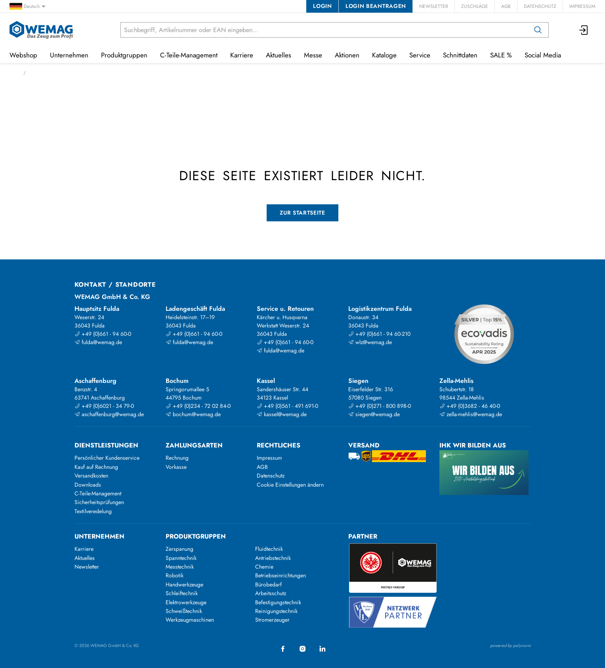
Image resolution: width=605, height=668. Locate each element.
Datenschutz (540, 6)
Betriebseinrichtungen (280, 575)
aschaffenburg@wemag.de (109, 414)
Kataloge (384, 55)
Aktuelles (278, 55)
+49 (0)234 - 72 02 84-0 (198, 406)
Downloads (87, 485)
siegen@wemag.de (374, 414)
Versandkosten (91, 476)
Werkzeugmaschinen (190, 620)
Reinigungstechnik (276, 611)
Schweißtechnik (184, 611)
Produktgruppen (124, 55)
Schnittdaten (460, 55)
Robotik (174, 575)
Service (419, 55)
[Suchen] (538, 30)
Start (14, 72)
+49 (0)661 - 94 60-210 (379, 334)
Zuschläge (474, 6)
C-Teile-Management (189, 55)
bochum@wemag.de (193, 414)
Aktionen (347, 55)
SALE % (501, 55)
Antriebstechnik (273, 558)
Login (322, 6)
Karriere (241, 55)
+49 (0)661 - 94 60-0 (102, 334)
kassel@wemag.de (282, 414)
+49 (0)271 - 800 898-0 (379, 406)
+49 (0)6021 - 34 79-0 (104, 406)
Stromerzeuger (272, 620)
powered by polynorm (510, 645)
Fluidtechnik (269, 549)
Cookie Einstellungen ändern (290, 485)
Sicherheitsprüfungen (99, 502)
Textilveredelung (93, 511)
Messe (313, 55)
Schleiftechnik (182, 593)
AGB (506, 6)
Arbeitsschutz (270, 593)
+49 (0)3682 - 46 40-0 (469, 406)
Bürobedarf (268, 584)
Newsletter (433, 6)
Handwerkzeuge (184, 584)
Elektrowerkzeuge (186, 602)
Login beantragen (375, 6)
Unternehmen (69, 55)
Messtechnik (180, 567)
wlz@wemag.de (370, 342)
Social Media (543, 55)
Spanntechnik (181, 558)
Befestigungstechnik (278, 602)
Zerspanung (179, 549)
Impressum (582, 6)
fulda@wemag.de (98, 342)
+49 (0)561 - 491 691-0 (287, 406)
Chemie (264, 567)
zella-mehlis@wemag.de (470, 414)
